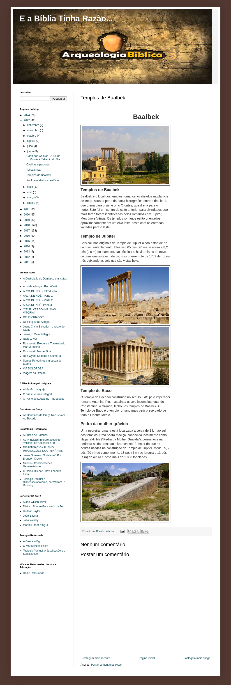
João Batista (30, 515)
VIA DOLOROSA (33, 368)
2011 (27, 262)
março (31, 197)
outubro (32, 135)
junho (31, 151)
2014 (27, 246)
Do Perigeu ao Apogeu (36, 321)
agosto (31, 140)
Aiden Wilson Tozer (34, 502)
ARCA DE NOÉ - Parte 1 (38, 295)
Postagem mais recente (96, 658)
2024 (27, 115)
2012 (27, 257)
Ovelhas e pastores (38, 164)
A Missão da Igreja (34, 389)
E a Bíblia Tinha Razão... (66, 18)
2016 (27, 235)
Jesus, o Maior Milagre (36, 334)
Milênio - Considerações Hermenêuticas (37, 465)
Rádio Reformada (33, 573)
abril (30, 192)
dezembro (33, 125)
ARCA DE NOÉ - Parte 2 (38, 300)
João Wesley (30, 520)
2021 (27, 209)
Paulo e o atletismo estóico (42, 180)
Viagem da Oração (34, 373)
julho (30, 146)
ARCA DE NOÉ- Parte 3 (37, 305)
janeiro (31, 202)
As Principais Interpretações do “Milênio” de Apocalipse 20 (41, 441)
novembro (33, 130)
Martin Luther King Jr (35, 525)
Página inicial (147, 658)
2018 (27, 225)
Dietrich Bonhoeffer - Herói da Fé (43, 506)
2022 (27, 120)
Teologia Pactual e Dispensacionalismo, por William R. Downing (44, 482)
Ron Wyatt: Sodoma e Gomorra (42, 355)
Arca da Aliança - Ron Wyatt (40, 286)
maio (30, 186)
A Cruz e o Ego (32, 541)
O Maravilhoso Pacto (35, 546)
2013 (27, 251)
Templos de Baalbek (38, 175)
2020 (27, 214)
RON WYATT (31, 339)
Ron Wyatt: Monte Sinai (37, 351)
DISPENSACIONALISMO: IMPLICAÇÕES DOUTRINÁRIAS (43, 449)
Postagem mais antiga (196, 658)
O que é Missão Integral (37, 394)
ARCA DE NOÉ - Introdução (40, 291)
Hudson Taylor (31, 511)
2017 (27, 230)
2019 (27, 220)
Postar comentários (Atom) (107, 664)
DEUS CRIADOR (33, 317)
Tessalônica (33, 169)
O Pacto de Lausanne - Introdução (43, 398)
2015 (27, 241)
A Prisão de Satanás (35, 435)
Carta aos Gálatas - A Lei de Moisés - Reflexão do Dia (43, 157)
